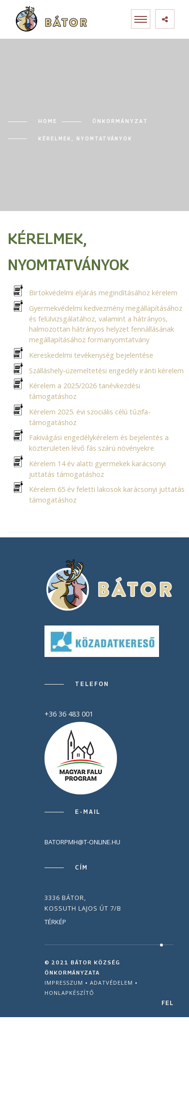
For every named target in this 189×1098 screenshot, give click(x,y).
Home (47, 121)
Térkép (55, 921)
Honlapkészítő (69, 992)
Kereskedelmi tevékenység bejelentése (91, 355)
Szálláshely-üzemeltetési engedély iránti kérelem (106, 370)
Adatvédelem (111, 982)
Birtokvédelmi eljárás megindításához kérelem (103, 292)
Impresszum (63, 982)
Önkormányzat (120, 121)
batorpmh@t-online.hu (82, 842)
